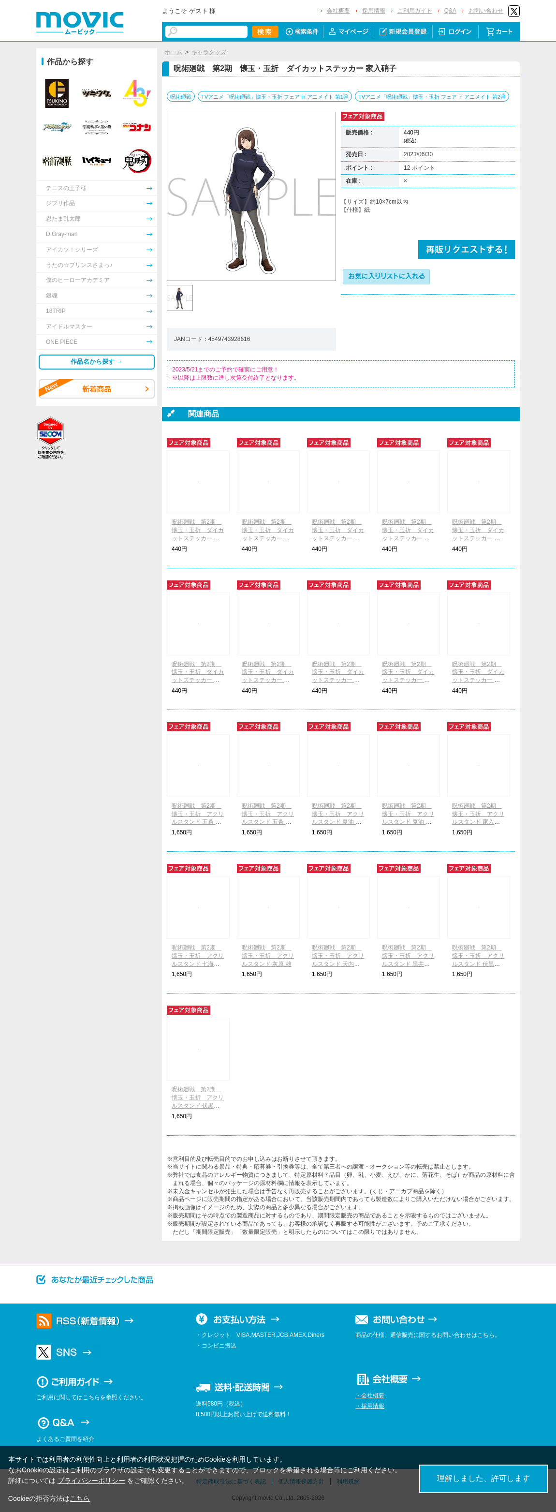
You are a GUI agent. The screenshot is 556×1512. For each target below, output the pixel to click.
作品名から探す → (97, 361)
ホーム (173, 52)
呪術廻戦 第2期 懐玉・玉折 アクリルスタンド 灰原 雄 (268, 955)
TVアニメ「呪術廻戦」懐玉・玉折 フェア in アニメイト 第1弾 (275, 97)
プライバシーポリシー (91, 1480)
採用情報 (373, 10)
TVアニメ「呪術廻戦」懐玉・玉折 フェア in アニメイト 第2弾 (432, 97)
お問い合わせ (485, 10)
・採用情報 (369, 1406)
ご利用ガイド (414, 10)
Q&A (450, 10)
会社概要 (338, 10)
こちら (80, 1498)
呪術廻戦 (180, 97)
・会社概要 (369, 1395)
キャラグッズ (208, 52)
